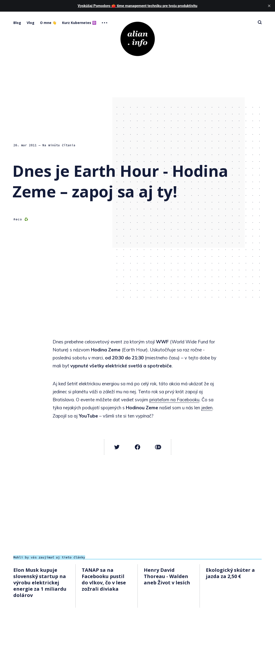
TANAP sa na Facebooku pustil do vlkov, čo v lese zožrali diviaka (104, 579)
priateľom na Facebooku (174, 399)
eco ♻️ (22, 219)
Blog (17, 22)
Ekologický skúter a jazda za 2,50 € (230, 573)
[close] (269, 6)
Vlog (30, 22)
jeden (206, 407)
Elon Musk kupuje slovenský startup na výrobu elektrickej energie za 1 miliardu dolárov (39, 582)
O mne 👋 (48, 22)
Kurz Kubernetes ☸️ (79, 22)
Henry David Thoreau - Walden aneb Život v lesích (167, 576)
